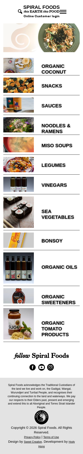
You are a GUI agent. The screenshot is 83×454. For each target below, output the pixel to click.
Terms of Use (51, 437)
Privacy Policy (32, 437)
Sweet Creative (33, 441)
